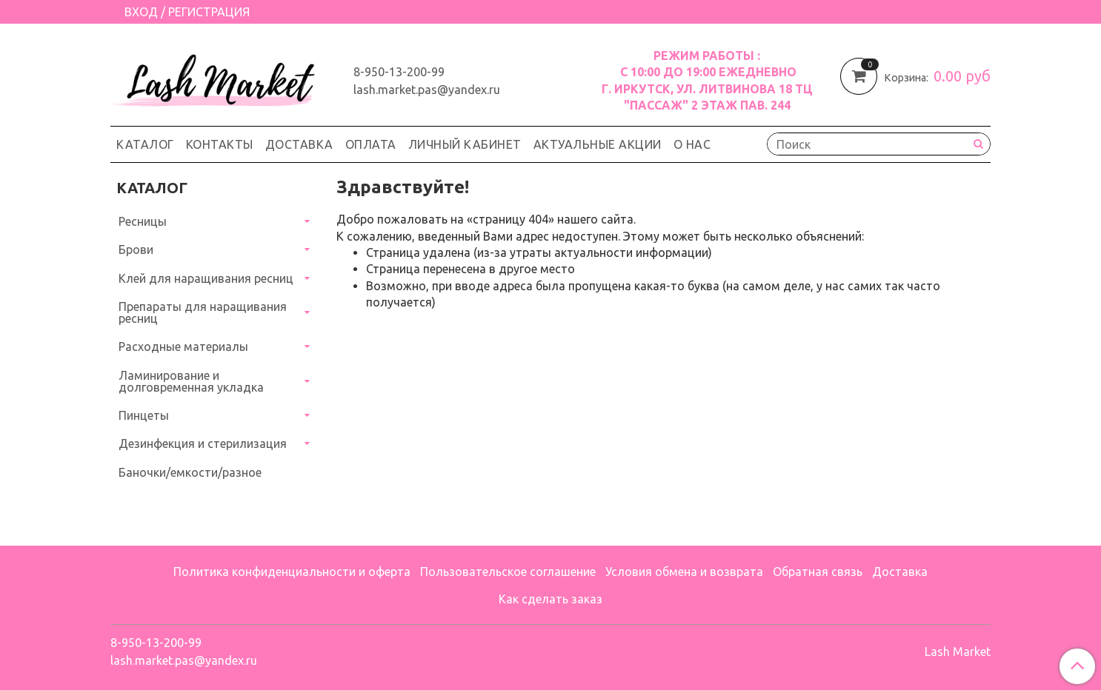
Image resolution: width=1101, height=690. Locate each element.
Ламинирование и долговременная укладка (191, 381)
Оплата (370, 144)
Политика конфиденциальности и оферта (291, 571)
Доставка (299, 144)
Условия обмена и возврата (684, 571)
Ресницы (143, 221)
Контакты (219, 144)
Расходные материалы (183, 346)
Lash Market (958, 651)
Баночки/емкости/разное (190, 472)
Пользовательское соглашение (508, 571)
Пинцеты (144, 415)
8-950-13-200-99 (399, 71)
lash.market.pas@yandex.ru (426, 89)
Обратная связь (817, 571)
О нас (692, 144)
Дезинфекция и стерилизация (203, 443)
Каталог (145, 144)
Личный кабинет (465, 144)
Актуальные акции (597, 144)
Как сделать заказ (550, 599)
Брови (136, 249)
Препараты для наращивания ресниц (203, 312)
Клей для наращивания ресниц (206, 278)
